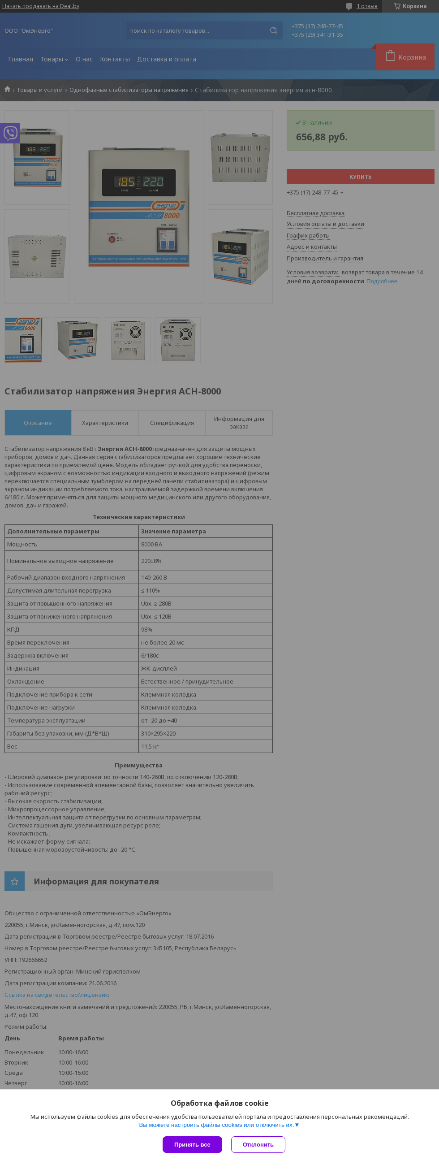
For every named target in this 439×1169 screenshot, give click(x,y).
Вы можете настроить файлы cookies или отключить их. (216, 1124)
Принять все (192, 1144)
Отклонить (258, 1144)
